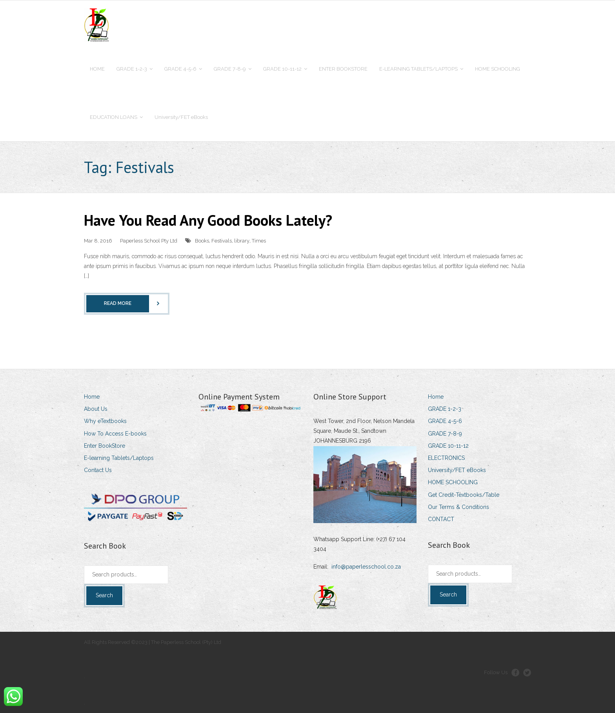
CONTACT (441, 519)
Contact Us (98, 470)
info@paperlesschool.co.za (366, 566)
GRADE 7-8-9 (445, 433)
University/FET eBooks (457, 470)
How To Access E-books (115, 433)
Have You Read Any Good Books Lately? (208, 220)
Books (202, 241)
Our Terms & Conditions (458, 507)
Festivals (221, 241)
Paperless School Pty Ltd (148, 241)
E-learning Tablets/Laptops (119, 458)
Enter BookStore (104, 446)
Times (259, 241)
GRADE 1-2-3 (444, 409)
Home (92, 397)
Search (104, 595)
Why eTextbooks (105, 421)
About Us (95, 409)
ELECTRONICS (446, 458)
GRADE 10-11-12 (448, 446)
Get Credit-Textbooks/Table (463, 495)
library (241, 241)
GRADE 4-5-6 (445, 421)
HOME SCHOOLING (453, 482)
